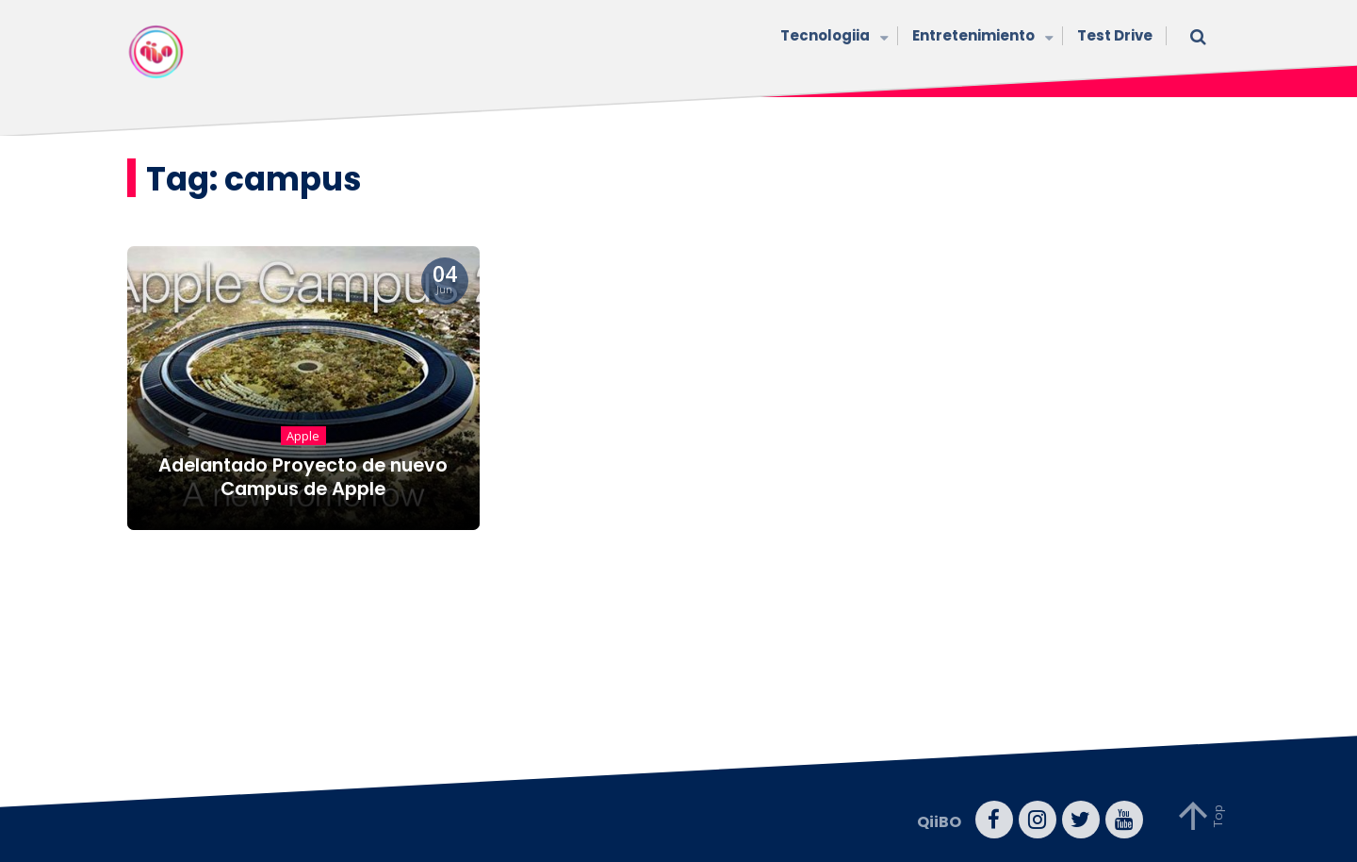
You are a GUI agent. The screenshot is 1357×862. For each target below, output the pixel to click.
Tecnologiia (832, 37)
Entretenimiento (980, 37)
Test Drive (1115, 35)
